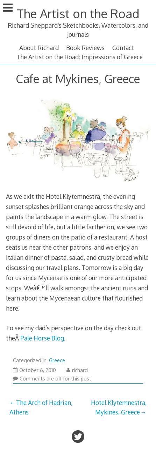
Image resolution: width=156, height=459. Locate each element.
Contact (123, 48)
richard (77, 370)
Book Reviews (85, 48)
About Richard (39, 48)
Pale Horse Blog (42, 338)
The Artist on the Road (78, 13)
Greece (57, 360)
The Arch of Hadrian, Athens (40, 407)
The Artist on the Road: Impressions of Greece (79, 57)
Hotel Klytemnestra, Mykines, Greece (119, 407)
